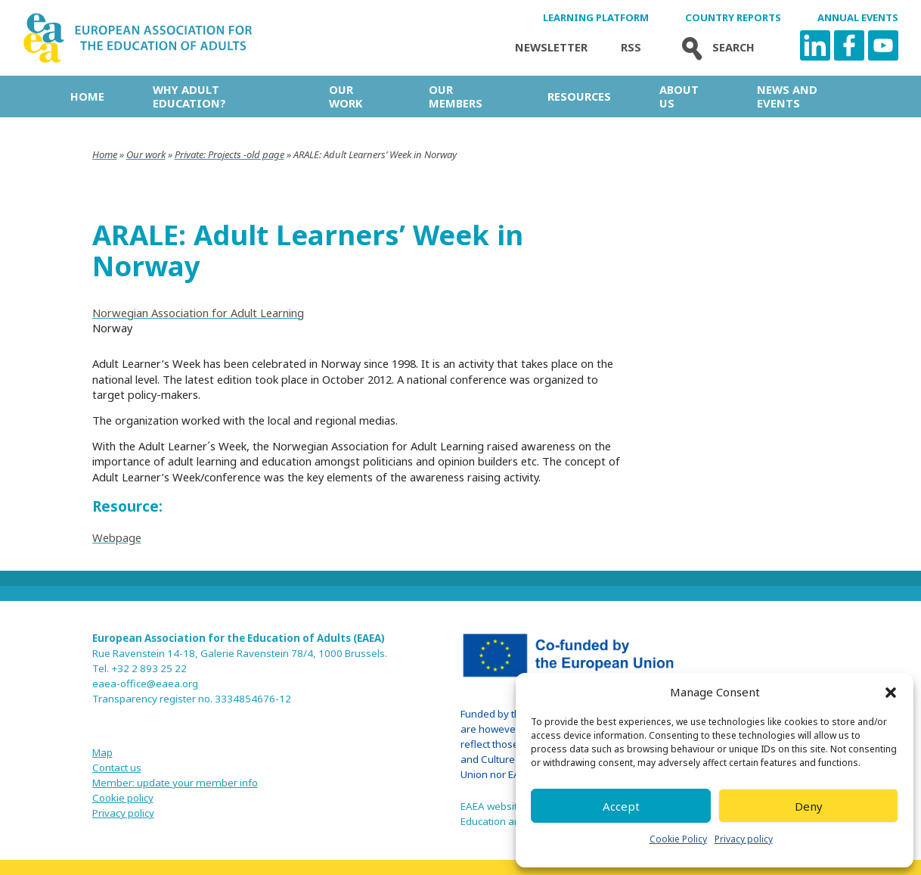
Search (714, 47)
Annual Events (857, 17)
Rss (631, 47)
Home (87, 96)
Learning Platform (596, 17)
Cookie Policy (678, 839)
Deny (809, 806)
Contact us (116, 767)
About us (679, 96)
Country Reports (733, 17)
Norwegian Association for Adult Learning (198, 312)
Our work (345, 96)
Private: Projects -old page (229, 154)
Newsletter (551, 47)
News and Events (787, 96)
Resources (579, 96)
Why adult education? (189, 96)
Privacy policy (744, 839)
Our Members (455, 96)
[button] (890, 692)
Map (102, 752)
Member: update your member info (175, 782)
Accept (621, 806)
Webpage (116, 537)
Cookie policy (123, 798)
